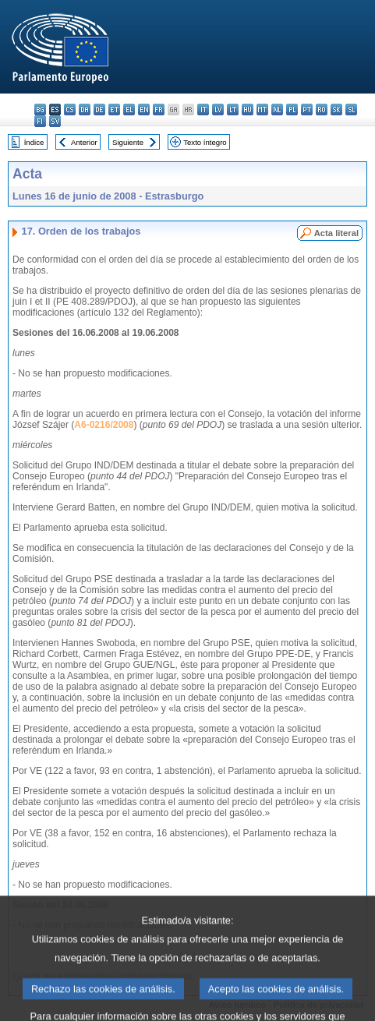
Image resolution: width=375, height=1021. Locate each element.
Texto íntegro (204, 142)
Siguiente (127, 142)
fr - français (159, 109)
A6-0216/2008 (103, 424)
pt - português (307, 109)
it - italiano (203, 109)
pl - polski (292, 109)
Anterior (84, 142)
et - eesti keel (114, 109)
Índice (34, 142)
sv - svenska (55, 121)
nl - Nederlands (277, 109)
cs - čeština (70, 109)
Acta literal (336, 233)
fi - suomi (40, 121)
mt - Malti (262, 109)
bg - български (40, 109)
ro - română (321, 109)
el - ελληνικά (129, 109)
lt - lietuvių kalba (233, 109)
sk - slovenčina (336, 109)
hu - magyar (247, 109)
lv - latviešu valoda (218, 109)
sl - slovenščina (351, 109)
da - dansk (84, 109)
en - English (144, 109)
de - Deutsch (99, 109)
